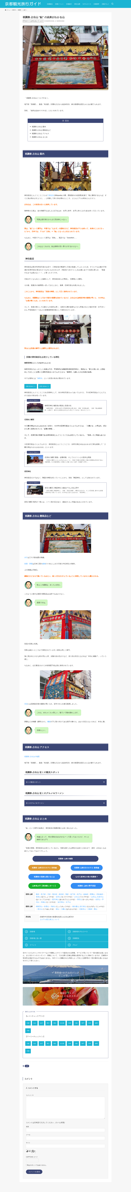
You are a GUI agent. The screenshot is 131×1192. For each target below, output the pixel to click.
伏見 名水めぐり (48, 386)
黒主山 (40, 909)
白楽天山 (100, 897)
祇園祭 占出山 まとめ (39, 137)
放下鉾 (72, 894)
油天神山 (61, 902)
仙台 (36, 1023)
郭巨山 (79, 899)
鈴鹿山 (46, 906)
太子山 (68, 902)
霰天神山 (55, 899)
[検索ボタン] (112, 4)
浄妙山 (53, 906)
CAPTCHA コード (32, 1157)
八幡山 (63, 909)
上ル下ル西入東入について (49, 919)
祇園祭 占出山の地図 (32, 756)
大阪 (85, 1023)
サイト (28, 1143)
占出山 (76, 897)
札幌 (28, 1023)
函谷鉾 (61, 894)
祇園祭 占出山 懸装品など (41, 130)
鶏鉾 (67, 894)
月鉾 (49, 894)
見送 (26, 704)
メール (28, 1135)
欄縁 (49, 721)
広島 (101, 1023)
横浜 (60, 1023)
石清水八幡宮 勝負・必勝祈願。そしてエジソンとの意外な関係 (68, 457)
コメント (30, 1095)
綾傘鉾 (85, 894)
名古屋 (69, 1023)
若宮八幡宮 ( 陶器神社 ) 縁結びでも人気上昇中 (62, 488)
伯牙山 (97, 899)
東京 (52, 1023)
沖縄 (36, 1030)
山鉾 (27, 1066)
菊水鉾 (54, 894)
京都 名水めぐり (32, 386)
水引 (26, 557)
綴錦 (44, 564)
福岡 (28, 1030)
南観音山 (39, 906)
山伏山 (93, 897)
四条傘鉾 (100, 894)
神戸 (93, 1023)
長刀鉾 (43, 894)
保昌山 (38, 897)
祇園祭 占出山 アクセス (40, 133)
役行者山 (83, 906)
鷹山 (95, 909)
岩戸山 (79, 894)
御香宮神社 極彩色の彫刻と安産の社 (58, 405)
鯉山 (57, 909)
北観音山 (82, 909)
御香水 (39, 378)
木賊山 (43, 902)
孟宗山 (58, 897)
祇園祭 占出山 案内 (39, 127)
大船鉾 (89, 909)
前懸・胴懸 (28, 564)
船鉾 (37, 894)
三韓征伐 (50, 195)
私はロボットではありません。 (37, 1165)
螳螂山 (92, 894)
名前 (27, 1126)
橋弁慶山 (75, 906)
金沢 (44, 1023)
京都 (77, 1023)
